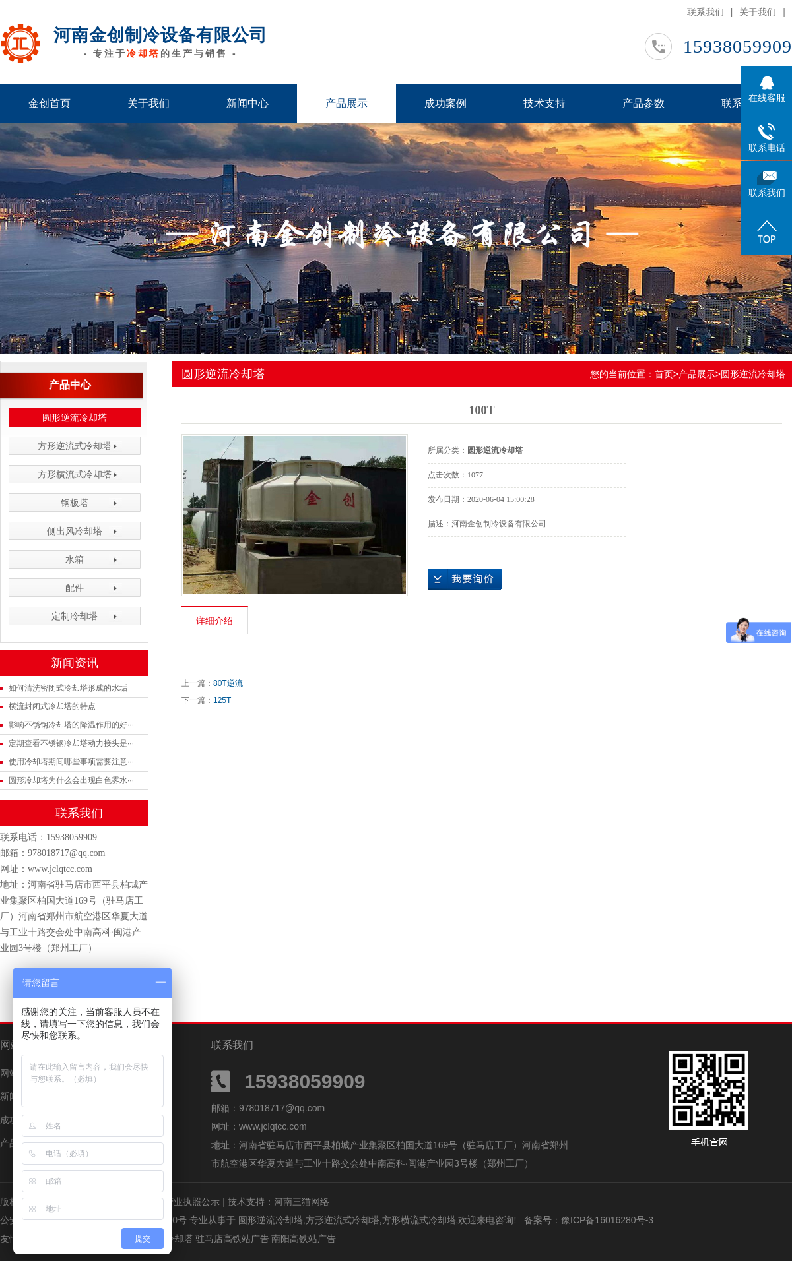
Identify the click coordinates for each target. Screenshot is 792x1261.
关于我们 (757, 12)
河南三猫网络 (301, 1201)
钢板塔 (74, 502)
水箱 (74, 559)
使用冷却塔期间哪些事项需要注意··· (71, 761)
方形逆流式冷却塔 (75, 446)
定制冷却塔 (74, 616)
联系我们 (705, 12)
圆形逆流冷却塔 (74, 417)
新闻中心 (247, 103)
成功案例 (445, 103)
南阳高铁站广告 (303, 1238)
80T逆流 (228, 683)
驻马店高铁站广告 (233, 1238)
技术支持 (544, 103)
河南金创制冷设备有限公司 (160, 35)
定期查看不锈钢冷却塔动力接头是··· (71, 743)
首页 (664, 374)
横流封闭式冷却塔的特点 (52, 706)
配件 (74, 587)
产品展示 (346, 103)
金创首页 (49, 103)
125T (222, 700)
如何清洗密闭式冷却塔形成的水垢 (68, 687)
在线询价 (465, 579)
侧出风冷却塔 (74, 531)
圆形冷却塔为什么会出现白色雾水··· (71, 780)
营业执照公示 (192, 1201)
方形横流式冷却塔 (75, 474)
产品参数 (643, 103)
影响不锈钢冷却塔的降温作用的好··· (71, 724)
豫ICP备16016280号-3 (607, 1220)
